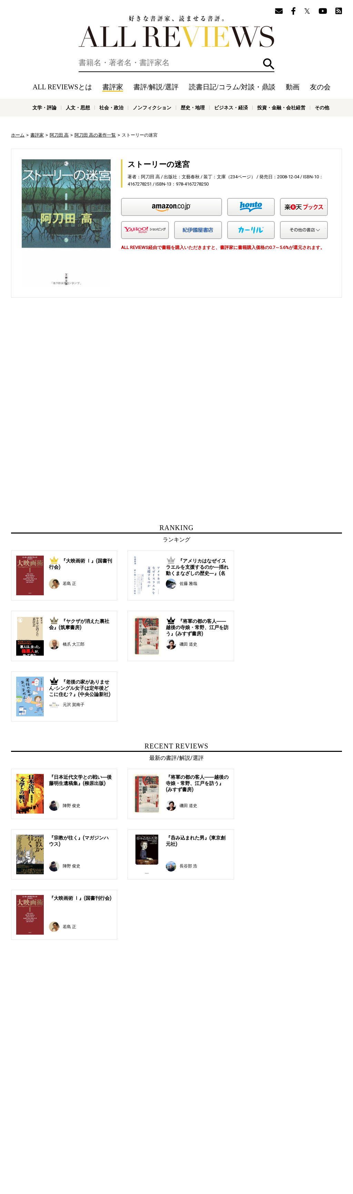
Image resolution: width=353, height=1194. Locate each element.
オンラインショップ (165, 1143)
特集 (234, 1133)
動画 (293, 87)
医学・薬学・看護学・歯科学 (155, 1159)
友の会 (320, 87)
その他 (322, 107)
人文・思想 (78, 107)
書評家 (112, 87)
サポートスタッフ (206, 1143)
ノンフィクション (152, 107)
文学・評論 (44, 107)
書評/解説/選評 (156, 87)
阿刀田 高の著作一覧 (95, 135)
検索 (268, 64)
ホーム (17, 135)
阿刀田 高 (59, 135)
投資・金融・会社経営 (281, 107)
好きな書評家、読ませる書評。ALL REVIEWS (176, 31)
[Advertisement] (110, 366)
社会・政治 (111, 107)
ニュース (131, 1143)
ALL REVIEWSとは (62, 87)
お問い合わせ (290, 1143)
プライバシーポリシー (250, 1143)
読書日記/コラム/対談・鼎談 (232, 87)
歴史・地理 (193, 107)
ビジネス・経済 (231, 107)
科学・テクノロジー (105, 1159)
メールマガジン (278, 1133)
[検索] (176, 62)
